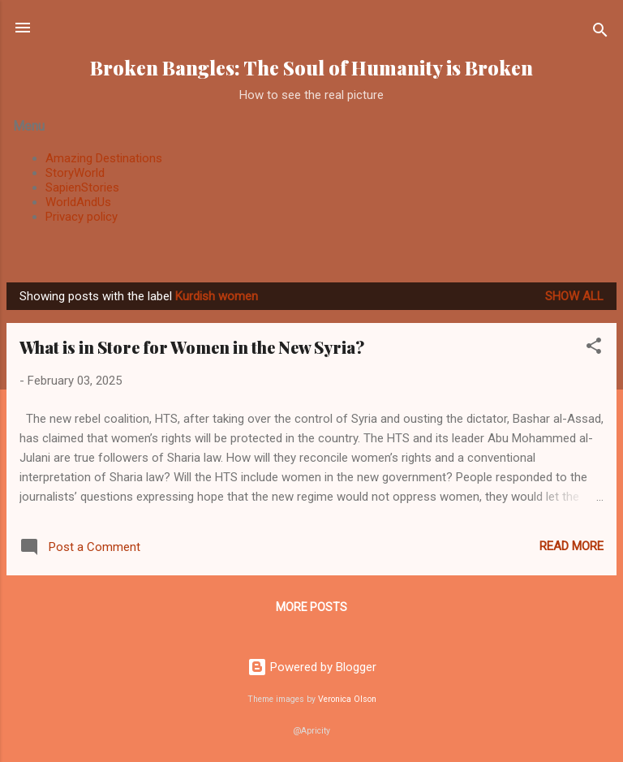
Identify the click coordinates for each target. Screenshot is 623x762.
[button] (594, 348)
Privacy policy (81, 216)
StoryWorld (75, 173)
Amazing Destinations (103, 158)
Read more (571, 546)
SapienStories (82, 187)
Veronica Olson (347, 699)
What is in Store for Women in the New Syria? (191, 347)
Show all (574, 296)
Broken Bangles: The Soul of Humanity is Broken (311, 67)
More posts (311, 607)
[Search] (600, 33)
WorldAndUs (78, 202)
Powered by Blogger (311, 667)
